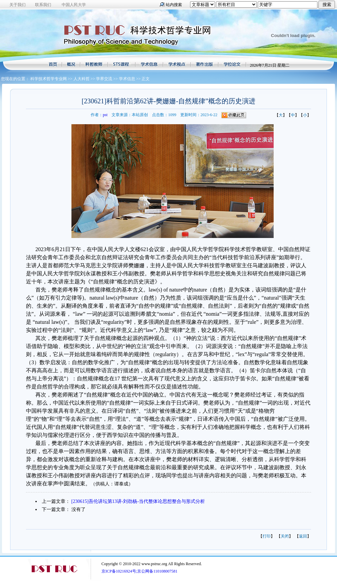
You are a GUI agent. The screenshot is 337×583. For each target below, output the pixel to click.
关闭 (285, 536)
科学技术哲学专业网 (48, 78)
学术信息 (127, 78)
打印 (267, 536)
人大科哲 (81, 78)
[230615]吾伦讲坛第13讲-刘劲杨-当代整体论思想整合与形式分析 (138, 501)
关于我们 (17, 4)
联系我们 (43, 4)
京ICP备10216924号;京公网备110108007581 (139, 571)
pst (105, 114)
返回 (303, 536)
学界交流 (104, 78)
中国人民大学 (74, 4)
